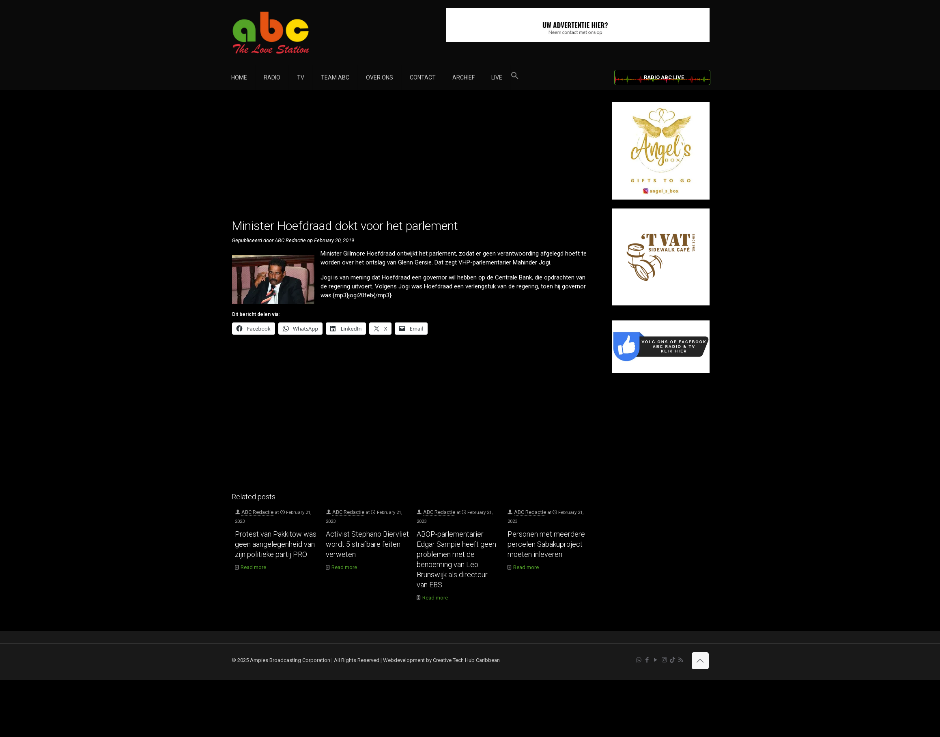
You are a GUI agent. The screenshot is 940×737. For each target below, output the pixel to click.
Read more (253, 567)
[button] (515, 77)
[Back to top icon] (700, 660)
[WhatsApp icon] (639, 660)
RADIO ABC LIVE (664, 77)
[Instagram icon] (664, 660)
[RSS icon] (681, 660)
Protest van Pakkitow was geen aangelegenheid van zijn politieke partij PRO (275, 544)
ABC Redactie (257, 512)
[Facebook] (661, 371)
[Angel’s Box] (661, 198)
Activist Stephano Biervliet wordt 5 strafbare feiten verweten (367, 544)
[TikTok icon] (672, 660)
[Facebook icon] (647, 660)
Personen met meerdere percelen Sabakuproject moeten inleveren (546, 544)
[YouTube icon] (656, 660)
